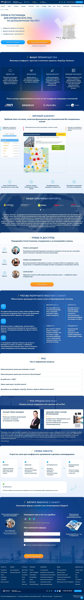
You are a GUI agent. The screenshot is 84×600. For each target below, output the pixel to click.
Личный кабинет (76, 6)
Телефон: (26, 531)
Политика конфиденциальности (8, 596)
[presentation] (34, 550)
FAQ (54, 6)
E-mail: (26, 537)
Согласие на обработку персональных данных (29, 596)
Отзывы (44, 6)
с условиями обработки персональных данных (41, 545)
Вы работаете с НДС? (8, 379)
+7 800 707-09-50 (70, 2)
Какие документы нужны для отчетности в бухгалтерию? (21, 374)
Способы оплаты (58, 596)
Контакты (66, 6)
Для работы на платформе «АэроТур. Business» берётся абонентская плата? (27, 389)
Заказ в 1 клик (79, 2)
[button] (3, 6)
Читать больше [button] (5, 441)
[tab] (40, 209)
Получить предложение (34, 556)
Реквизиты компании (47, 596)
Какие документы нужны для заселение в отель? (18, 369)
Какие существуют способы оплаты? (13, 384)
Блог (49, 6)
